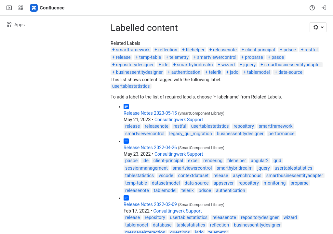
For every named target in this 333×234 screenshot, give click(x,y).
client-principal (260, 49)
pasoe (278, 57)
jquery (249, 64)
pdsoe (290, 49)
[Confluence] (47, 8)
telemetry (179, 57)
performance (282, 133)
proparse (254, 57)
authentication (185, 72)
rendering (212, 160)
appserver (224, 183)
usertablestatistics (131, 86)
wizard (228, 64)
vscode (166, 175)
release (123, 57)
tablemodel (258, 72)
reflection (167, 49)
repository (243, 126)
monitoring (275, 183)
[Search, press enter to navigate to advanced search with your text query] (165, 8)
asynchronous (247, 175)
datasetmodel (166, 183)
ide (165, 64)
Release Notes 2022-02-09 (150, 204)
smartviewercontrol (216, 57)
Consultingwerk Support (178, 119)
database (162, 225)
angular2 (260, 160)
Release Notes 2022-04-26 (150, 147)
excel (193, 160)
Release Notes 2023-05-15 (150, 113)
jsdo (234, 72)
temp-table (150, 57)
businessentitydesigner (139, 72)
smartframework (133, 49)
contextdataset (193, 175)
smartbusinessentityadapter (292, 64)
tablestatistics (139, 175)
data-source (290, 72)
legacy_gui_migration (190, 133)
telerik (215, 72)
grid (277, 160)
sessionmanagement (146, 168)
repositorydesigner (134, 64)
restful (311, 49)
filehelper (195, 49)
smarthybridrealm (195, 64)
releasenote (225, 49)
